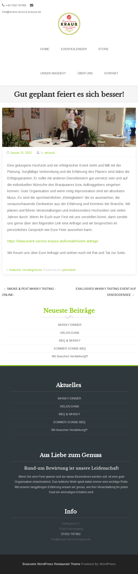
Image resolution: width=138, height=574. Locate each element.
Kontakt (111, 73)
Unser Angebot (53, 73)
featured (15, 270)
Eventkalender (74, 49)
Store (103, 49)
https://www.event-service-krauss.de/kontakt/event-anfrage (52, 241)
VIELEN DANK (69, 333)
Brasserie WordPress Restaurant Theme (51, 564)
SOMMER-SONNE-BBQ (70, 348)
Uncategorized (32, 270)
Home (44, 49)
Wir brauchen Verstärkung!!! (70, 356)
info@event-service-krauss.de (21, 11)
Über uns (85, 73)
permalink (69, 270)
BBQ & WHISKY (69, 340)
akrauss (49, 152)
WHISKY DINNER (70, 325)
